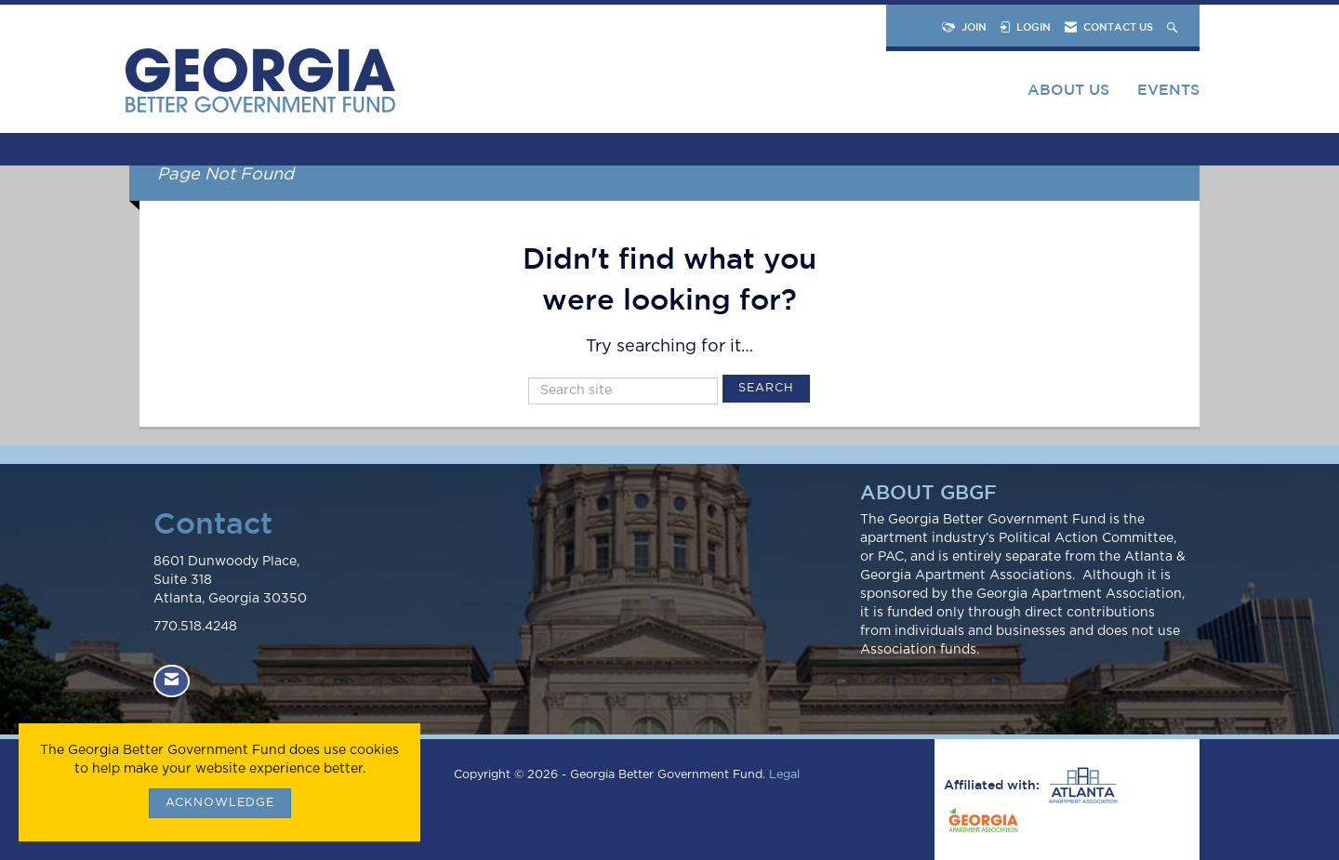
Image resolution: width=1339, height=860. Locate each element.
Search (766, 388)
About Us (1068, 89)
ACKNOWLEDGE (220, 803)
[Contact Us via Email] (171, 681)
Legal (784, 775)
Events (1168, 89)
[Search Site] (1174, 26)
